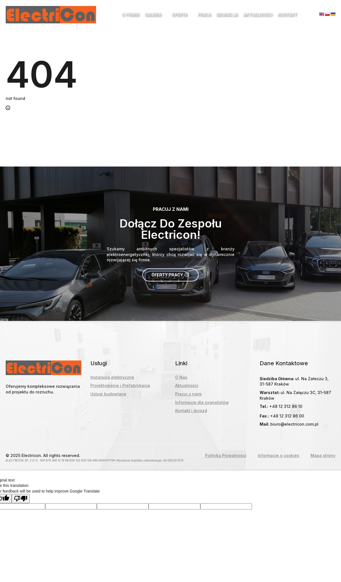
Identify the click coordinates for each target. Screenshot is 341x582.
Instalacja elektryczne (112, 377)
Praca (204, 14)
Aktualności (257, 14)
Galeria (153, 14)
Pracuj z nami (188, 393)
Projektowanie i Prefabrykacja (120, 385)
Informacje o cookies (278, 455)
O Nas (181, 377)
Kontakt (287, 14)
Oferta (179, 14)
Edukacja (227, 14)
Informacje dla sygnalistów (202, 402)
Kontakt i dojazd (191, 410)
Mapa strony (322, 455)
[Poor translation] (21, 498)
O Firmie (130, 14)
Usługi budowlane (108, 393)
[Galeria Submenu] (163, 14)
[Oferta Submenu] (189, 14)
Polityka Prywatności (225, 455)
